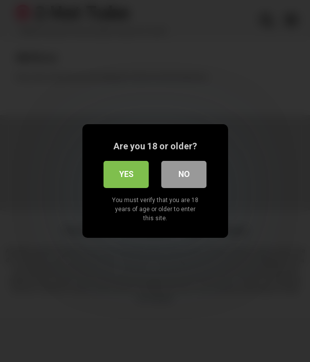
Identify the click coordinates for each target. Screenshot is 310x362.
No (184, 174)
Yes (126, 174)
